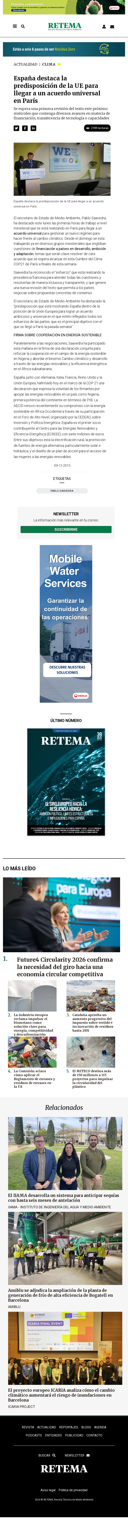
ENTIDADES (53, 1435)
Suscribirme (66, 529)
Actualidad (26, 64)
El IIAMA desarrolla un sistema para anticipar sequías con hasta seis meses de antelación (63, 1198)
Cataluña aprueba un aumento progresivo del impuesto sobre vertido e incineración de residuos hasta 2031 (92, 1022)
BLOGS (86, 1427)
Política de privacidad (73, 1491)
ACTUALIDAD (46, 1427)
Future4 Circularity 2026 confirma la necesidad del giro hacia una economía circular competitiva (65, 967)
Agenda (100, 1427)
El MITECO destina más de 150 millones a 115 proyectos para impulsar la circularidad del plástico (91, 1078)
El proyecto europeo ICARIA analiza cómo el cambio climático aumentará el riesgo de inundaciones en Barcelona (61, 1395)
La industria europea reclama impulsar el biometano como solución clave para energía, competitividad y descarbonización (34, 1024)
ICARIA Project (21, 1406)
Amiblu (14, 1307)
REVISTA (28, 1427)
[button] (16, 128)
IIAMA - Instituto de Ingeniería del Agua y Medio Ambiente (59, 1207)
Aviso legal (47, 1491)
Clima (49, 64)
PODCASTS (34, 1435)
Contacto (94, 1435)
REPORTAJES (68, 1427)
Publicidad (74, 1435)
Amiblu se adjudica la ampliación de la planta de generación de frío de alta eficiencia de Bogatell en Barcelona (60, 1295)
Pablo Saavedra (62, 490)
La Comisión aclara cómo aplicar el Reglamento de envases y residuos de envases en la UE (34, 1076)
